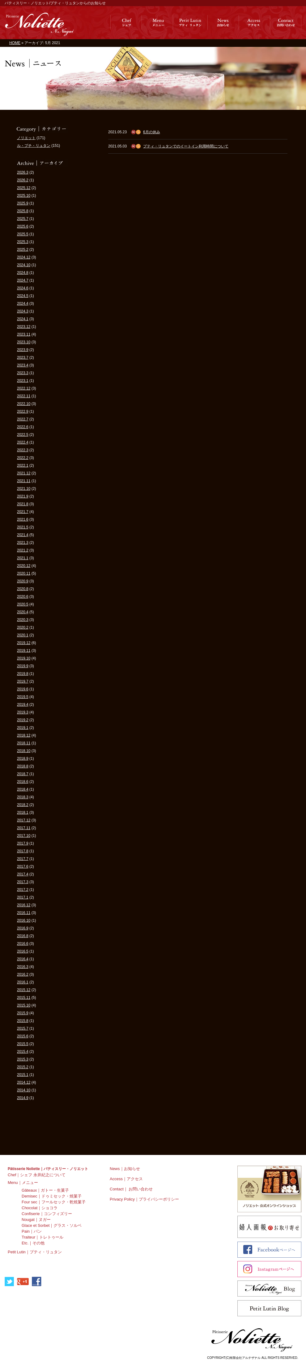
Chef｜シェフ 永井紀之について (37, 1175)
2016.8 (22, 936)
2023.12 (23, 327)
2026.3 (22, 172)
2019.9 (22, 666)
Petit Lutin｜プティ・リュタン (35, 1252)
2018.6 (22, 782)
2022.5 (22, 434)
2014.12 (23, 1082)
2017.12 (23, 820)
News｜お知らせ (125, 1168)
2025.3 (22, 242)
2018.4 (22, 789)
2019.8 (22, 674)
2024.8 (22, 273)
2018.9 (22, 758)
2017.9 (22, 843)
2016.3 (22, 967)
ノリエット (26, 138)
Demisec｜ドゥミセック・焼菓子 (52, 1196)
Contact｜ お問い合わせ (131, 1189)
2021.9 (22, 496)
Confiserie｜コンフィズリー (47, 1213)
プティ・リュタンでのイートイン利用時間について (185, 146)
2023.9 (22, 350)
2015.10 (23, 1005)
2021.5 (22, 527)
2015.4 (22, 1051)
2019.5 (22, 697)
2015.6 (22, 1036)
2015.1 (22, 1075)
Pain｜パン (32, 1231)
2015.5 (22, 1044)
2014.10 (23, 1090)
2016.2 (22, 974)
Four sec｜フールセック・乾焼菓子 (54, 1202)
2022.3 (22, 450)
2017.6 (22, 866)
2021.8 (22, 504)
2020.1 (22, 635)
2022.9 (22, 411)
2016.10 (23, 920)
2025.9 (22, 203)
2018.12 (23, 735)
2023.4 (22, 365)
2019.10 (23, 658)
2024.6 (22, 288)
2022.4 (22, 442)
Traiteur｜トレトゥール (42, 1237)
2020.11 (23, 573)
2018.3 (22, 797)
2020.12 (23, 566)
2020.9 (22, 581)
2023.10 (23, 342)
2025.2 (22, 249)
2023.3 (22, 373)
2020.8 (22, 589)
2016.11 (23, 913)
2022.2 (22, 458)
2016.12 (23, 905)
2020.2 (22, 627)
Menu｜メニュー (23, 1182)
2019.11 (23, 650)
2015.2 (22, 1067)
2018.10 (23, 751)
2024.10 (23, 265)
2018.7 (22, 774)
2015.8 (22, 1021)
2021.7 (22, 512)
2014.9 (22, 1098)
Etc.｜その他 (33, 1243)
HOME (14, 43)
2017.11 (23, 828)
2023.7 (22, 357)
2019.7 (22, 681)
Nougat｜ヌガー (36, 1219)
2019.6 (22, 689)
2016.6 (22, 943)
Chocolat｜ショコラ (39, 1208)
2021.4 (22, 535)
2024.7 (22, 280)
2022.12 (23, 388)
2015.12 (23, 990)
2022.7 (22, 419)
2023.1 (22, 381)
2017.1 (22, 897)
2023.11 (23, 334)
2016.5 (22, 951)
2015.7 (22, 1028)
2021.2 (22, 550)
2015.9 (22, 1013)
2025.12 (23, 188)
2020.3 (22, 620)
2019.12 (23, 643)
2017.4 (22, 874)
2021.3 (22, 542)
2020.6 (22, 596)
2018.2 (22, 805)
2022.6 (22, 427)
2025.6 (22, 226)
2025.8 (22, 211)
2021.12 (23, 473)
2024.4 (22, 303)
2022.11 (23, 396)
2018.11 (23, 743)
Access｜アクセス (126, 1179)
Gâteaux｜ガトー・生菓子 (45, 1190)
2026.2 (22, 180)
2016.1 (22, 982)
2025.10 (23, 195)
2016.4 (22, 959)
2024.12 (23, 257)
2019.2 (22, 720)
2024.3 (22, 311)
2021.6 (22, 519)
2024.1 (22, 319)
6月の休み (151, 132)
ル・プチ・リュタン (33, 145)
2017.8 (22, 851)
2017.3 (22, 882)
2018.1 (22, 812)
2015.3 (22, 1059)
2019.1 (22, 728)
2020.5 (22, 604)
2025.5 (22, 234)
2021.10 (23, 488)
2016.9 (22, 928)
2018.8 (22, 766)
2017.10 (23, 836)
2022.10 (23, 404)
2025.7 (22, 219)
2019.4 (22, 704)
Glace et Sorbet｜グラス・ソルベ (52, 1225)
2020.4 (22, 612)
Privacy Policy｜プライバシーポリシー (144, 1199)
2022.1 (22, 465)
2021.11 (23, 481)
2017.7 (22, 859)
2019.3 (22, 712)
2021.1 (22, 558)
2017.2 (22, 889)
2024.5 (22, 296)
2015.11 (23, 997)
